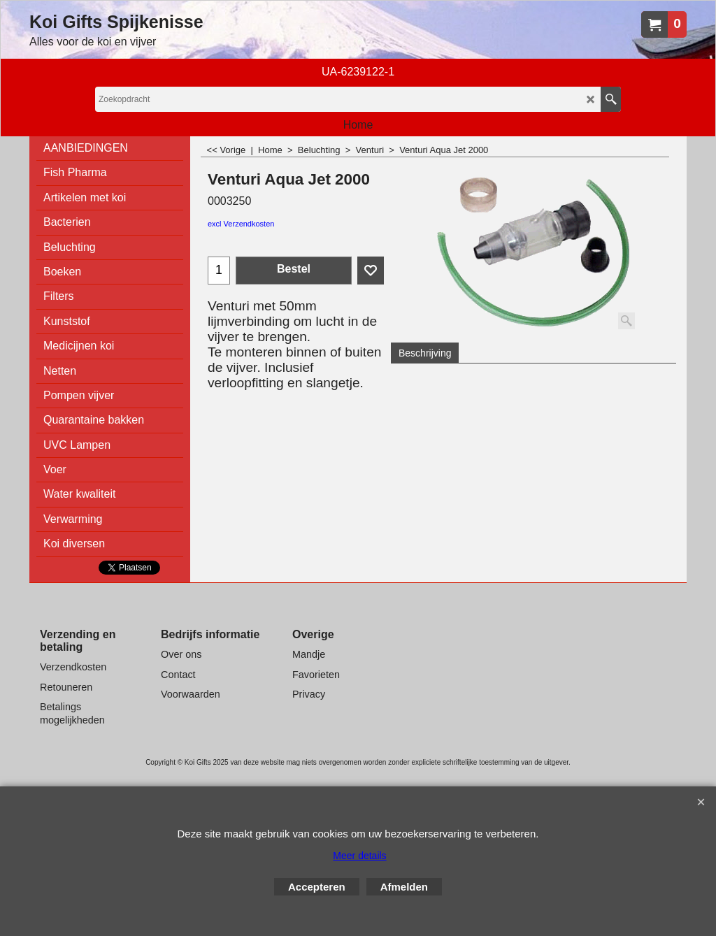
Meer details (359, 855)
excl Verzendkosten (241, 223)
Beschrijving (425, 353)
